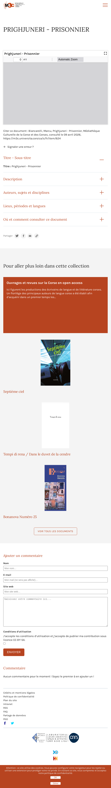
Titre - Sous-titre (17, 158)
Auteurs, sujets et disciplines (26, 192)
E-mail (7, 574)
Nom (6, 563)
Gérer (55, 783)
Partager (8, 236)
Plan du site (10, 700)
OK (55, 777)
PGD (5, 719)
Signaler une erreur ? (20, 146)
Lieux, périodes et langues (24, 206)
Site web (8, 586)
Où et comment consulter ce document (35, 219)
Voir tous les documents (55, 531)
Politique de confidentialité (18, 696)
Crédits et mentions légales (19, 692)
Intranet (8, 704)
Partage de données (14, 715)
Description (12, 179)
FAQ (5, 711)
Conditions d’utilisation (17, 631)
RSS (5, 707)
